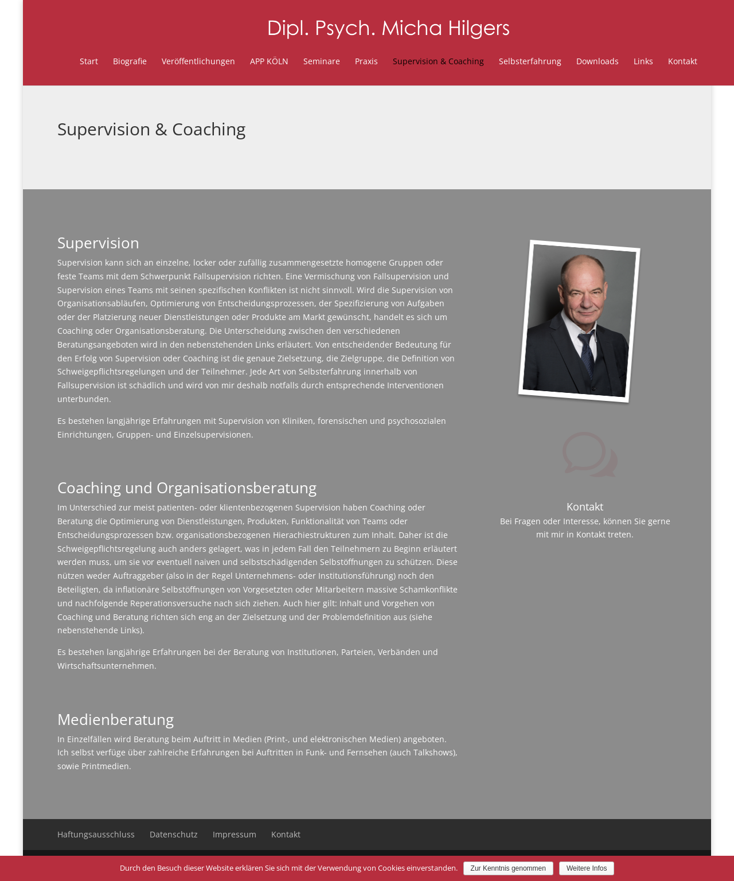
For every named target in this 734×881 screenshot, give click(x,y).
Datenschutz (174, 834)
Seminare (300, 61)
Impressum (234, 834)
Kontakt (661, 61)
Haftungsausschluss (96, 834)
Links (622, 61)
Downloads (576, 61)
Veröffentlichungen (177, 61)
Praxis (345, 61)
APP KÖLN (248, 61)
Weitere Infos (587, 868)
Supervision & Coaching (417, 61)
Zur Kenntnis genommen (508, 868)
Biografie (109, 61)
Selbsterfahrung (509, 61)
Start (67, 61)
